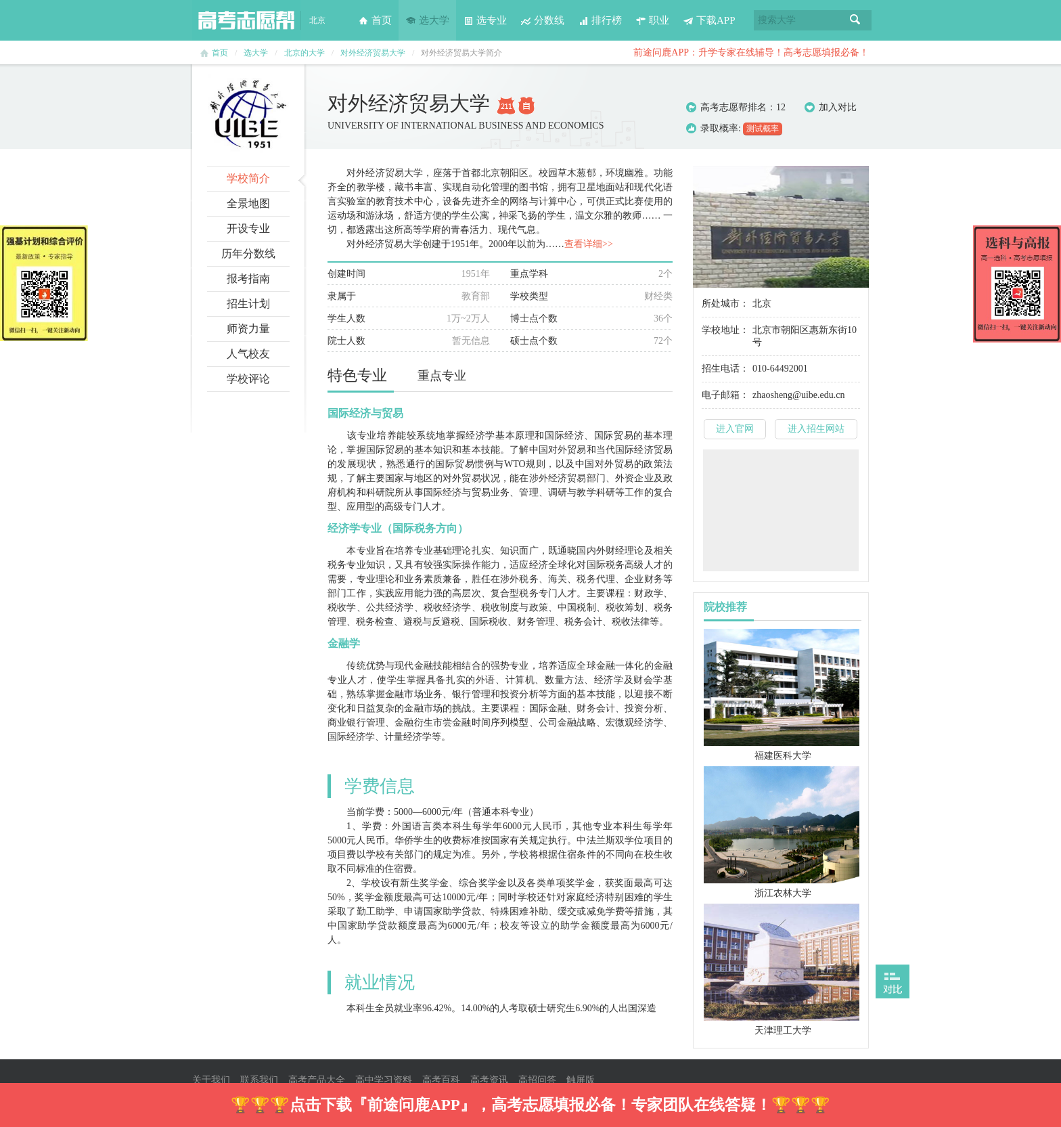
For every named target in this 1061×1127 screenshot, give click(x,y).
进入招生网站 (816, 429)
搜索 (855, 20)
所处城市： (725, 304)
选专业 (485, 20)
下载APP (709, 20)
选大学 (427, 20)
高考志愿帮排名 (733, 107)
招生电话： (725, 368)
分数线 (542, 20)
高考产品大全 (316, 1080)
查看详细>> (588, 244)
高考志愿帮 (246, 20)
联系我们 (259, 1080)
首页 (375, 20)
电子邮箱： (725, 395)
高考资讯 (489, 1080)
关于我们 (211, 1080)
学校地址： (725, 330)
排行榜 (600, 20)
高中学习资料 (383, 1080)
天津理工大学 (782, 1030)
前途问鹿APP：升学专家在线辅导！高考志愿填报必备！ (751, 52)
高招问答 (537, 1080)
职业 (652, 20)
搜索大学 (777, 20)
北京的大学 (304, 53)
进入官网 (735, 429)
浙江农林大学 (782, 893)
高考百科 (441, 1080)
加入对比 (831, 107)
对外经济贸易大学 (372, 53)
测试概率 (762, 128)
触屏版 (580, 1080)
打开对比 (892, 981)
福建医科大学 (782, 756)
